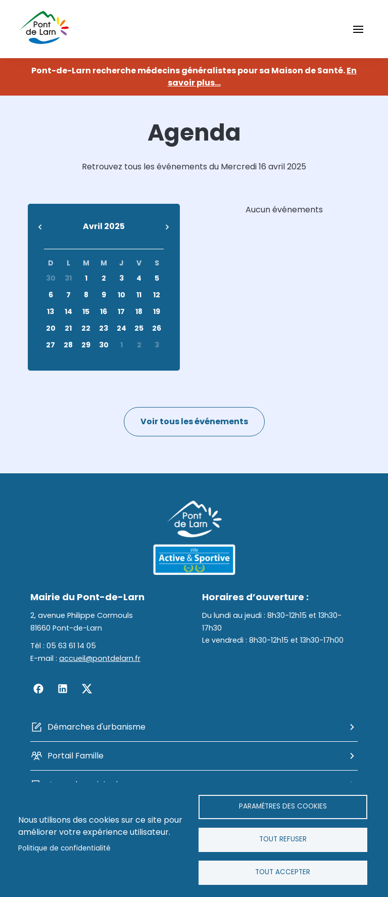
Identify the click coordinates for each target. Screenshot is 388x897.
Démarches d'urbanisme (96, 727)
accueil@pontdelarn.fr (99, 658)
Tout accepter (282, 872)
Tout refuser (283, 839)
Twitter (87, 689)
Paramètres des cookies (283, 806)
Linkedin (63, 689)
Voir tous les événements (194, 421)
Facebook (38, 689)
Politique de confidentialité (64, 848)
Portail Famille (75, 755)
